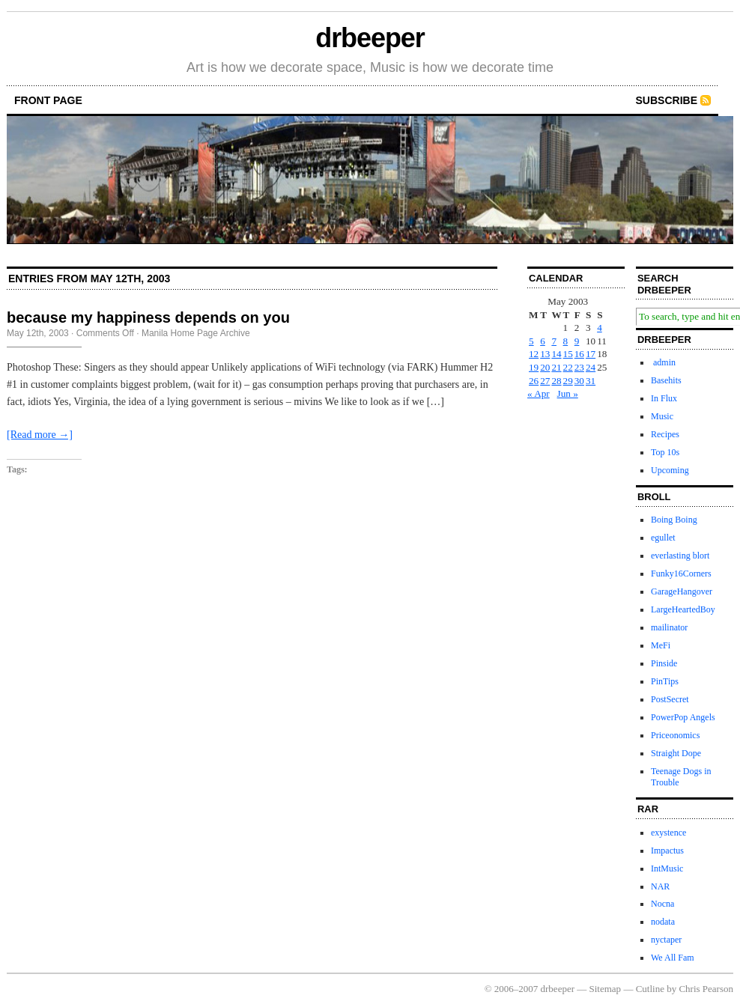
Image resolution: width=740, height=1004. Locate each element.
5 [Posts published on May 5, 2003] (531, 341)
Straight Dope (676, 753)
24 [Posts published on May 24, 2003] (590, 367)
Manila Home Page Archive (196, 333)
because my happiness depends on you (148, 317)
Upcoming (670, 470)
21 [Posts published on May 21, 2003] (556, 367)
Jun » (567, 393)
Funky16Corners (681, 573)
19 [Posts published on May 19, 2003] (534, 367)
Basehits (666, 380)
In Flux (664, 398)
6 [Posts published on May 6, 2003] (542, 341)
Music (662, 416)
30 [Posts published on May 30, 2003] (579, 380)
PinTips (665, 681)
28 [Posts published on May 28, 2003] (556, 380)
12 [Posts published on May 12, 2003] (534, 353)
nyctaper (666, 939)
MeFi (660, 645)
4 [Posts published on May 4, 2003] (599, 327)
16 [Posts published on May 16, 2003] (579, 353)
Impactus (667, 850)
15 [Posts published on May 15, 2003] (568, 353)
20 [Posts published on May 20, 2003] (545, 367)
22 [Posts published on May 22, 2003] (568, 367)
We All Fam (672, 957)
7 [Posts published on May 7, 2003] (553, 341)
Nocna (662, 903)
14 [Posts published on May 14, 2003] (556, 353)
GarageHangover (681, 591)
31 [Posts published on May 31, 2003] (590, 380)
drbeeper (369, 37)
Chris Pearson (706, 988)
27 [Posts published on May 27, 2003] (545, 380)
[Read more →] (40, 434)
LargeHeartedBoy (683, 609)
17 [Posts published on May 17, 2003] (590, 353)
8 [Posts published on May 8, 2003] (565, 341)
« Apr (538, 393)
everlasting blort (680, 555)
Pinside (664, 663)
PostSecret (670, 699)
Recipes (665, 434)
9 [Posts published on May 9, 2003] (577, 341)
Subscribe (666, 100)
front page (48, 100)
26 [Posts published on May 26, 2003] (534, 380)
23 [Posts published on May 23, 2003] (579, 367)
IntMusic (667, 868)
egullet (663, 537)
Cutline (650, 988)
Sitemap (605, 988)
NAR (660, 886)
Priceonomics (675, 735)
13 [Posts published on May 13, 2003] (545, 353)
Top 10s (665, 452)
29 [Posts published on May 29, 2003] (568, 380)
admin (663, 362)
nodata (663, 921)
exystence (668, 832)
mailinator (669, 627)
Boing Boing (674, 519)
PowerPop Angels (683, 717)
